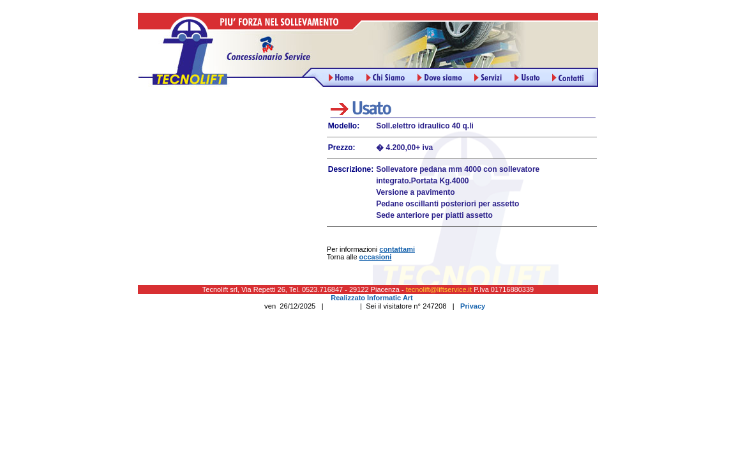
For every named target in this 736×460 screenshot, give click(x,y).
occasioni (375, 257)
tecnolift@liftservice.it (439, 289)
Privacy (472, 306)
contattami (397, 249)
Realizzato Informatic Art (372, 298)
